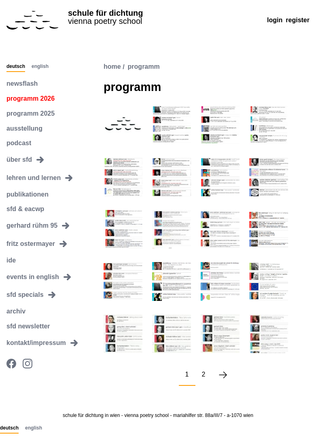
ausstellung (24, 128)
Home (112, 66)
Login (274, 20)
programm (144, 66)
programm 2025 (30, 113)
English (40, 67)
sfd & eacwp (25, 208)
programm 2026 (30, 98)
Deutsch (15, 67)
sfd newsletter (28, 326)
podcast (18, 143)
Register (298, 20)
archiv (15, 311)
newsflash (22, 83)
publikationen (27, 194)
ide (11, 260)
